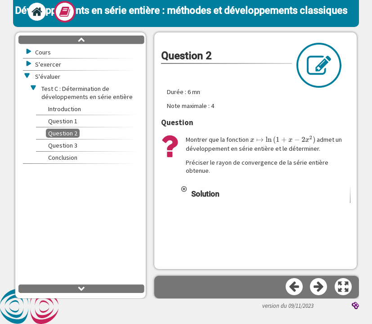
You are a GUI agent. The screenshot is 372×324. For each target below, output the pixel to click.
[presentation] (283, 139)
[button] (265, 194)
